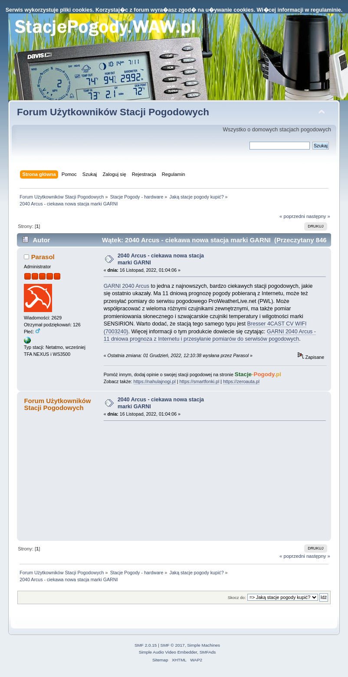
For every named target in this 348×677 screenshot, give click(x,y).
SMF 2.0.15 (146, 645)
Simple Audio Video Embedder (168, 652)
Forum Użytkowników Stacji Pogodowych (113, 112)
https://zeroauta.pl (241, 381)
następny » (318, 216)
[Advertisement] (169, 480)
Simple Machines (203, 645)
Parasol (43, 256)
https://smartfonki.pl (199, 381)
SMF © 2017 (173, 645)
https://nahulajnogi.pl (155, 381)
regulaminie (326, 10)
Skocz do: (237, 597)
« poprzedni (292, 216)
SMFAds (208, 652)
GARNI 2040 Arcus (126, 286)
